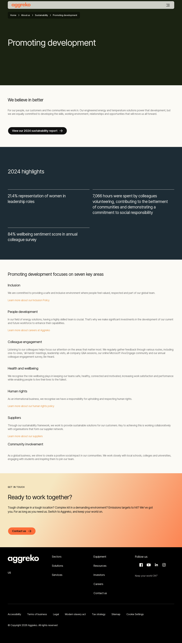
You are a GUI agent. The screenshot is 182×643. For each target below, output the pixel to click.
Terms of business (37, 614)
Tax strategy (98, 614)
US (9, 572)
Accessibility (14, 614)
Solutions (57, 565)
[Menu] (168, 5)
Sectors (56, 556)
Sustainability (41, 15)
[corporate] (21, 5)
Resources (100, 565)
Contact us (100, 593)
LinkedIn (156, 564)
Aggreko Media (148, 564)
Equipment (100, 556)
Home (13, 15)
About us (25, 15)
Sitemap (116, 614)
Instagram (164, 564)
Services (57, 574)
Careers (98, 584)
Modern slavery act (75, 614)
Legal (56, 614)
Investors (99, 574)
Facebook (141, 564)
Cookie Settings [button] (135, 614)
